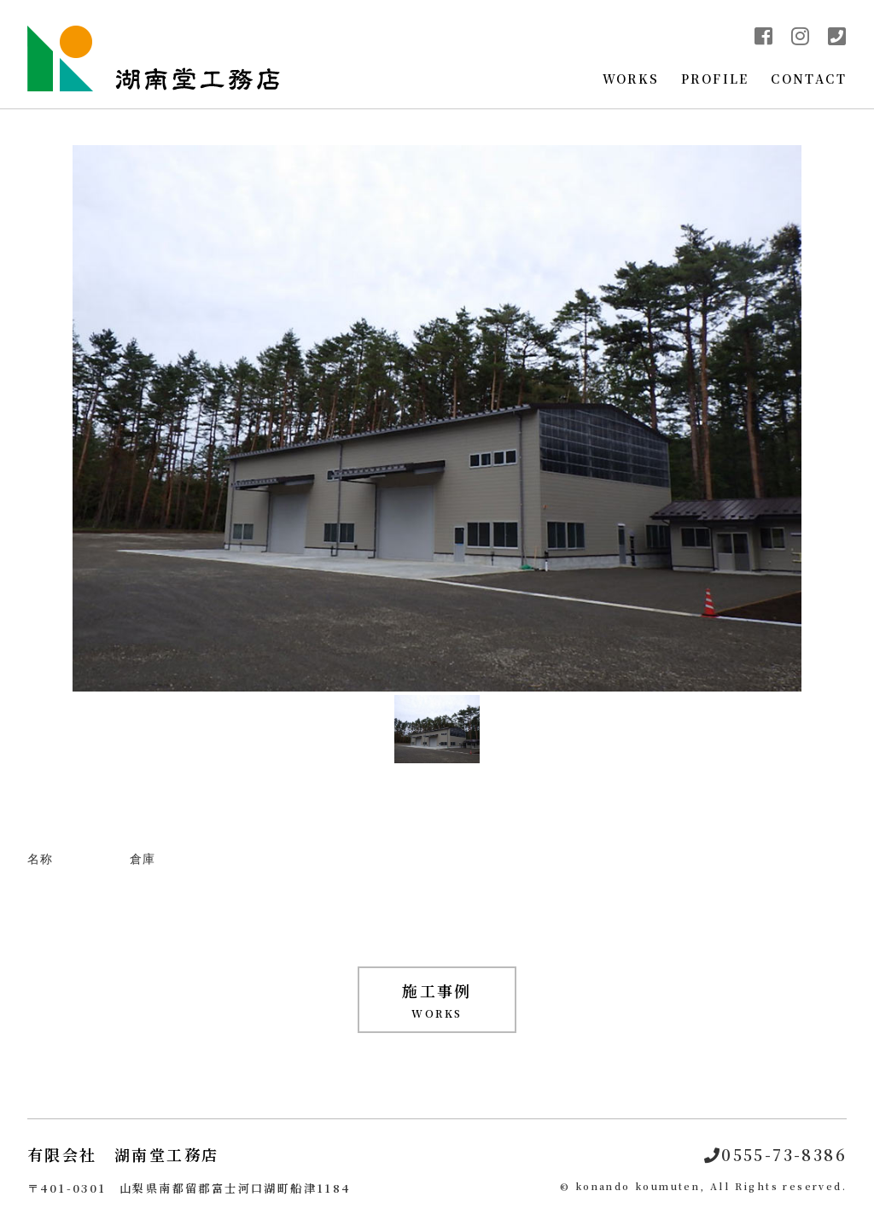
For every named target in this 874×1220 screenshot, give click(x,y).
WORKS (631, 78)
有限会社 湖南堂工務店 (122, 1154)
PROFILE (715, 78)
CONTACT (809, 78)
